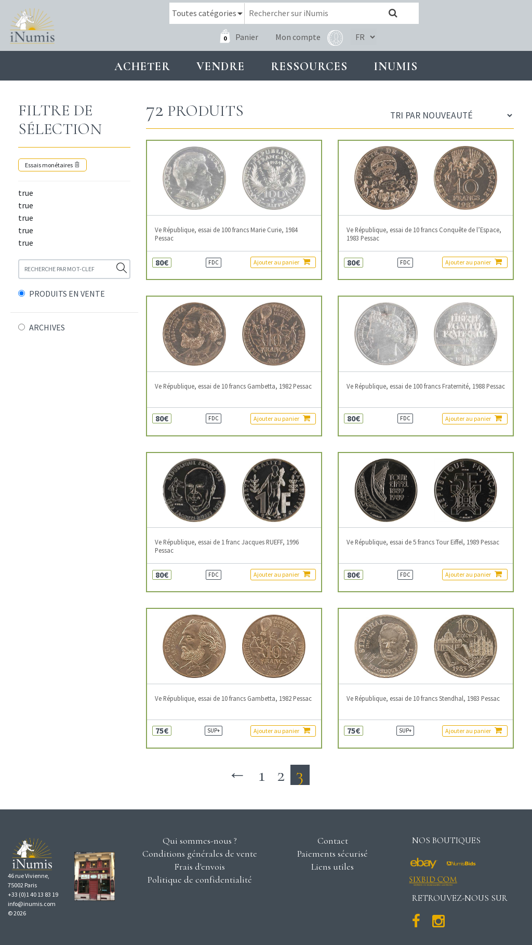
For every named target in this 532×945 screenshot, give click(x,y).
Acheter (142, 66)
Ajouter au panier (282, 262)
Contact (332, 840)
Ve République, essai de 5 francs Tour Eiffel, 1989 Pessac (423, 542)
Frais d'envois (199, 866)
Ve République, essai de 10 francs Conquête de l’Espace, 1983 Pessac (424, 234)
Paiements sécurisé (332, 853)
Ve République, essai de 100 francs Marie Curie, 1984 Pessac (226, 234)
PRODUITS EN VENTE (67, 293)
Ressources (309, 66)
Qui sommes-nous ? (200, 840)
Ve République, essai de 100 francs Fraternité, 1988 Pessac (426, 386)
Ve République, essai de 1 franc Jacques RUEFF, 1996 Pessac (227, 546)
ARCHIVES (47, 327)
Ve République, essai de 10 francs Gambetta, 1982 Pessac (233, 386)
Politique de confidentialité (200, 879)
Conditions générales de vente (199, 853)
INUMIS (396, 66)
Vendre (220, 66)
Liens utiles (332, 866)
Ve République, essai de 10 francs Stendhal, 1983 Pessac (423, 698)
